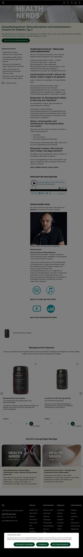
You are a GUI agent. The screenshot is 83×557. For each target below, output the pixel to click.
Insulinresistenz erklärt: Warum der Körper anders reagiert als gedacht (12, 59)
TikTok (59, 529)
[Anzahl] (18, 424)
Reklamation (75, 529)
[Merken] (36, 364)
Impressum (74, 516)
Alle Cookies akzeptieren (60, 544)
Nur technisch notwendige (24, 544)
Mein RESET (33, 513)
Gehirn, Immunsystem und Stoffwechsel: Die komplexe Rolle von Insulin (12, 71)
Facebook (60, 523)
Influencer (46, 516)
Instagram (60, 519)
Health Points (33, 510)
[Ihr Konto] (75, 2)
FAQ (44, 532)
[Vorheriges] (2, 393)
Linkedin (59, 513)
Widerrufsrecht (75, 526)
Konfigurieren (42, 544)
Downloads (47, 513)
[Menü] (64, 2)
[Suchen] (68, 2)
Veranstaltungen (48, 526)
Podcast (60, 516)
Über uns (46, 529)
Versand (73, 513)
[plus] (26, 424)
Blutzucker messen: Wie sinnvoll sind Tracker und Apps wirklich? (13, 77)
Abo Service (33, 519)
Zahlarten (74, 510)
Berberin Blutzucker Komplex (14, 398)
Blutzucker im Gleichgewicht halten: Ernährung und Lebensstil (13, 65)
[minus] (10, 424)
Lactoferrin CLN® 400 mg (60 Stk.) (58, 398)
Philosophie (47, 519)
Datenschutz (75, 523)
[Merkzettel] (72, 2)
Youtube (59, 526)
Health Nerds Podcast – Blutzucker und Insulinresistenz (12, 53)
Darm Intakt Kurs (33, 524)
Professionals (47, 523)
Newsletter (60, 510)
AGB (72, 519)
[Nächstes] (81, 393)
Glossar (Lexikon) (32, 530)
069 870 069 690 (9, 514)
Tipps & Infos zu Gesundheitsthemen (16, 40)
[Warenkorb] (79, 2)
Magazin (32, 516)
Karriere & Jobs (48, 510)
